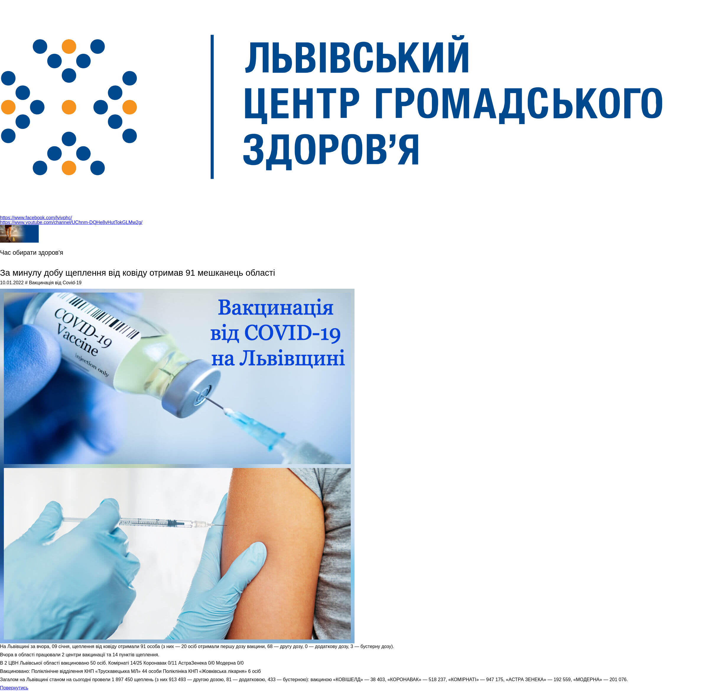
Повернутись (14, 687)
